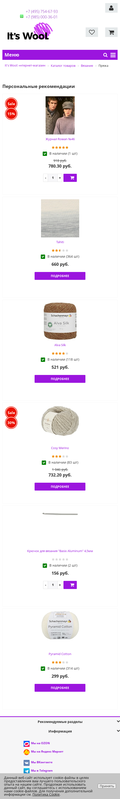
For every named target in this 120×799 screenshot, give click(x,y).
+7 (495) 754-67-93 (42, 11)
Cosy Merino (60, 448)
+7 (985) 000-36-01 (42, 17)
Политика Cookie (46, 794)
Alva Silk (60, 345)
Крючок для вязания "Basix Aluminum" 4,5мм (60, 551)
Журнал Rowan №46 (60, 139)
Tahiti (60, 242)
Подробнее (60, 276)
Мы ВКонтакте (41, 762)
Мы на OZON (40, 743)
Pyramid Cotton (60, 654)
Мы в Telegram (42, 770)
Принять (107, 786)
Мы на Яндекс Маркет (47, 751)
